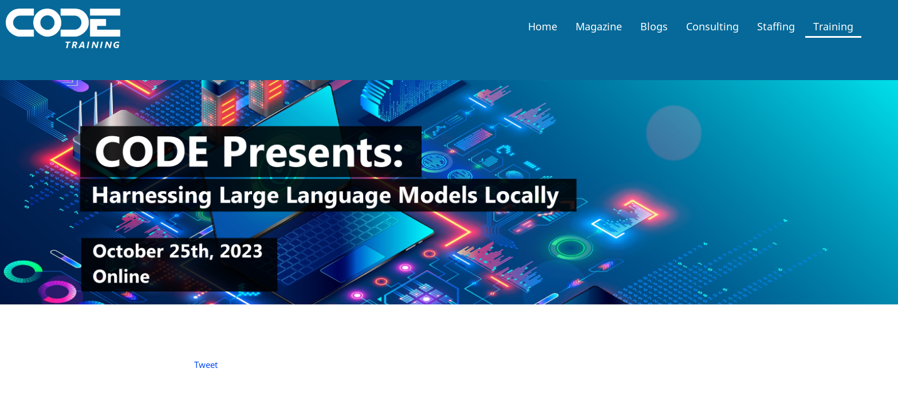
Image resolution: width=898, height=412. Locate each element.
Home (542, 26)
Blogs (654, 26)
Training (833, 26)
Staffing (776, 26)
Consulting (712, 26)
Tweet (206, 364)
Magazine (599, 26)
